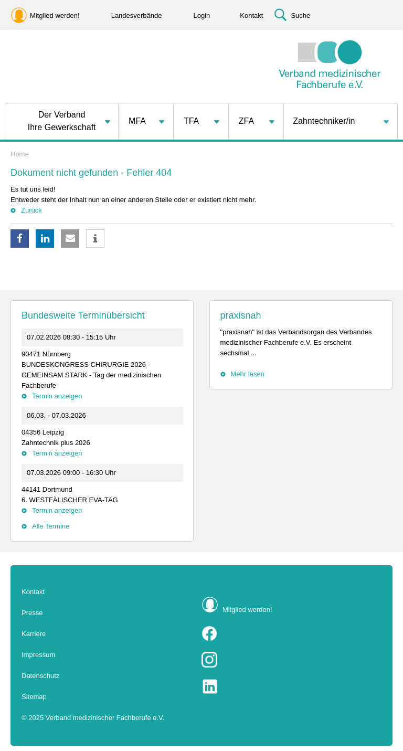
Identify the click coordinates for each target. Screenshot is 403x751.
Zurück (31, 210)
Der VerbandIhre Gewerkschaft (62, 121)
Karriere (34, 634)
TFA (191, 121)
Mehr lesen (247, 374)
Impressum (38, 655)
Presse (32, 613)
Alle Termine (50, 526)
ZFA (246, 121)
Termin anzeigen (57, 396)
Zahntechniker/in (324, 121)
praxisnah (240, 315)
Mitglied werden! (247, 610)
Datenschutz (40, 676)
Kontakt (33, 592)
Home (19, 154)
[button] (19, 238)
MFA (137, 121)
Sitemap (34, 697)
